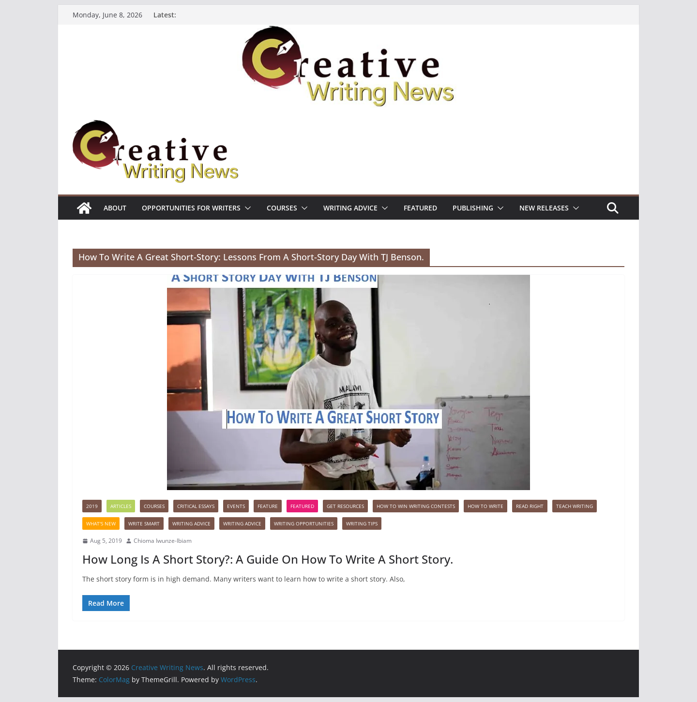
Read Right (530, 506)
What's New (101, 523)
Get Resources (345, 506)
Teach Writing (574, 506)
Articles (120, 506)
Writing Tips (362, 523)
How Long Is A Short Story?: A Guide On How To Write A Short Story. (267, 559)
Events (236, 506)
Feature (268, 506)
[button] (246, 208)
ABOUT (115, 207)
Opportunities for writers (191, 207)
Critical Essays (195, 506)
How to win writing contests (416, 506)
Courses (282, 207)
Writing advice (350, 207)
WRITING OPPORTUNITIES (303, 523)
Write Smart (144, 523)
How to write (485, 506)
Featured (420, 207)
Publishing (473, 207)
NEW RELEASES (544, 207)
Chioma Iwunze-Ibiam (163, 541)
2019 (92, 506)
